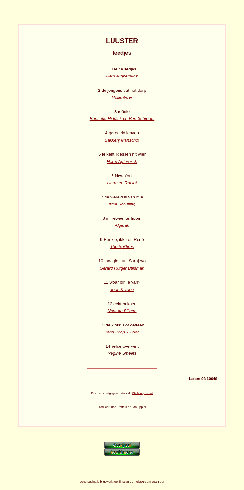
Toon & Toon (122, 289)
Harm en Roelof (122, 182)
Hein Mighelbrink (122, 76)
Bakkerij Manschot (122, 140)
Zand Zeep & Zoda (121, 332)
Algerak (122, 225)
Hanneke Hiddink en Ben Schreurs (122, 118)
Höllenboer (122, 97)
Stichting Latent (142, 393)
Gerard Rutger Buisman (122, 268)
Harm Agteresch (122, 161)
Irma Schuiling (122, 204)
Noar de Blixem (121, 310)
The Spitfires (122, 246)
